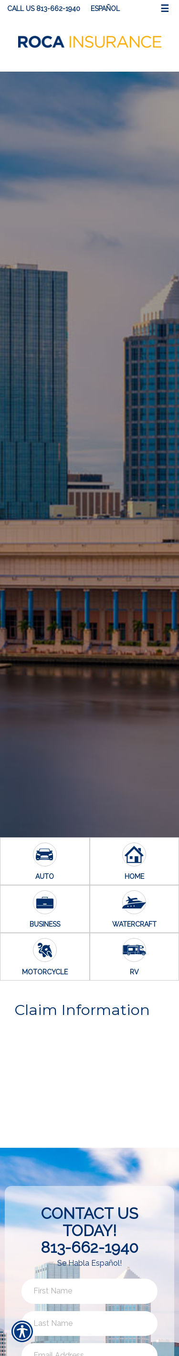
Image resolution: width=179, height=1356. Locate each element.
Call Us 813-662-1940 (43, 8)
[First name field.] (89, 1291)
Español (105, 8)
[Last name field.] (89, 1323)
